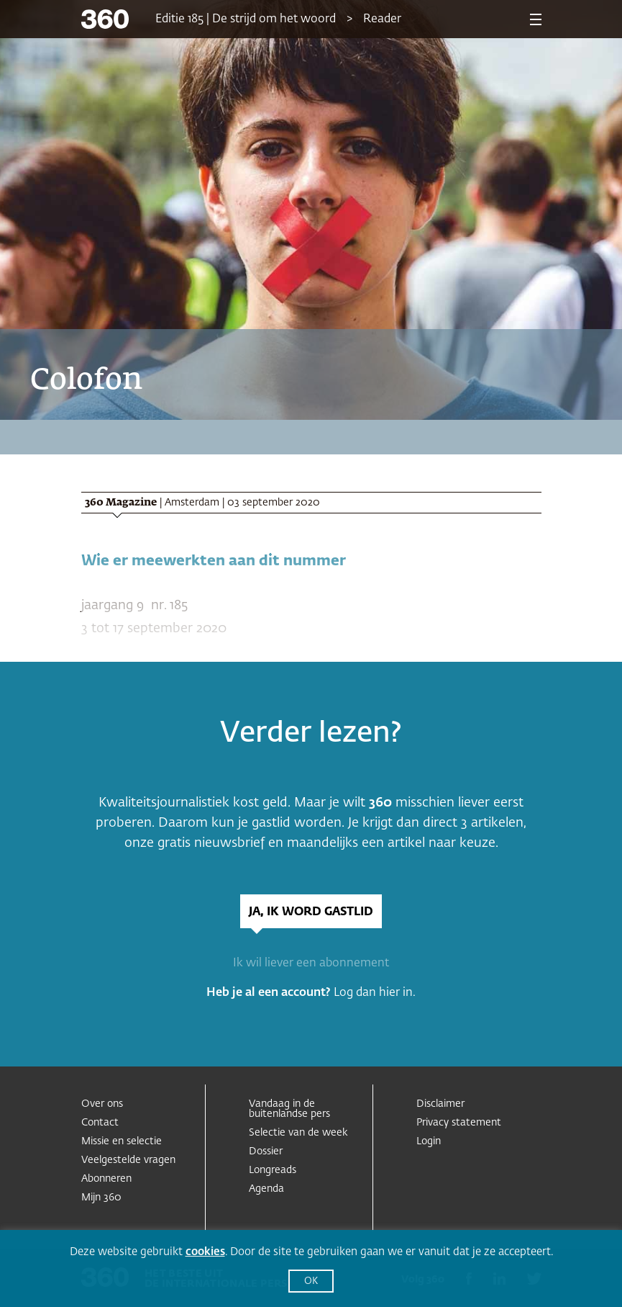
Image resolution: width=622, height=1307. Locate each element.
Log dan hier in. (375, 993)
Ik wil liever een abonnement (311, 963)
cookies (205, 1252)
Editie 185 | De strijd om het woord (245, 19)
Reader (382, 19)
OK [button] (311, 1281)
